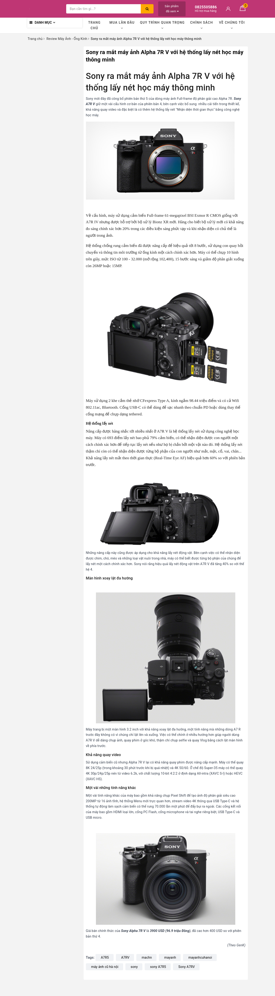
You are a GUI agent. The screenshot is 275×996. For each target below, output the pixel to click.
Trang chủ (94, 25)
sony (134, 967)
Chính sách (201, 25)
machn (147, 957)
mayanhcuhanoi (200, 957)
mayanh (170, 957)
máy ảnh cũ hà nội (104, 967)
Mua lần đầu (121, 25)
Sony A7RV (186, 967)
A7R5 (105, 957)
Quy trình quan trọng (162, 25)
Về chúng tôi (232, 25)
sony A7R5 (158, 967)
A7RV (125, 957)
